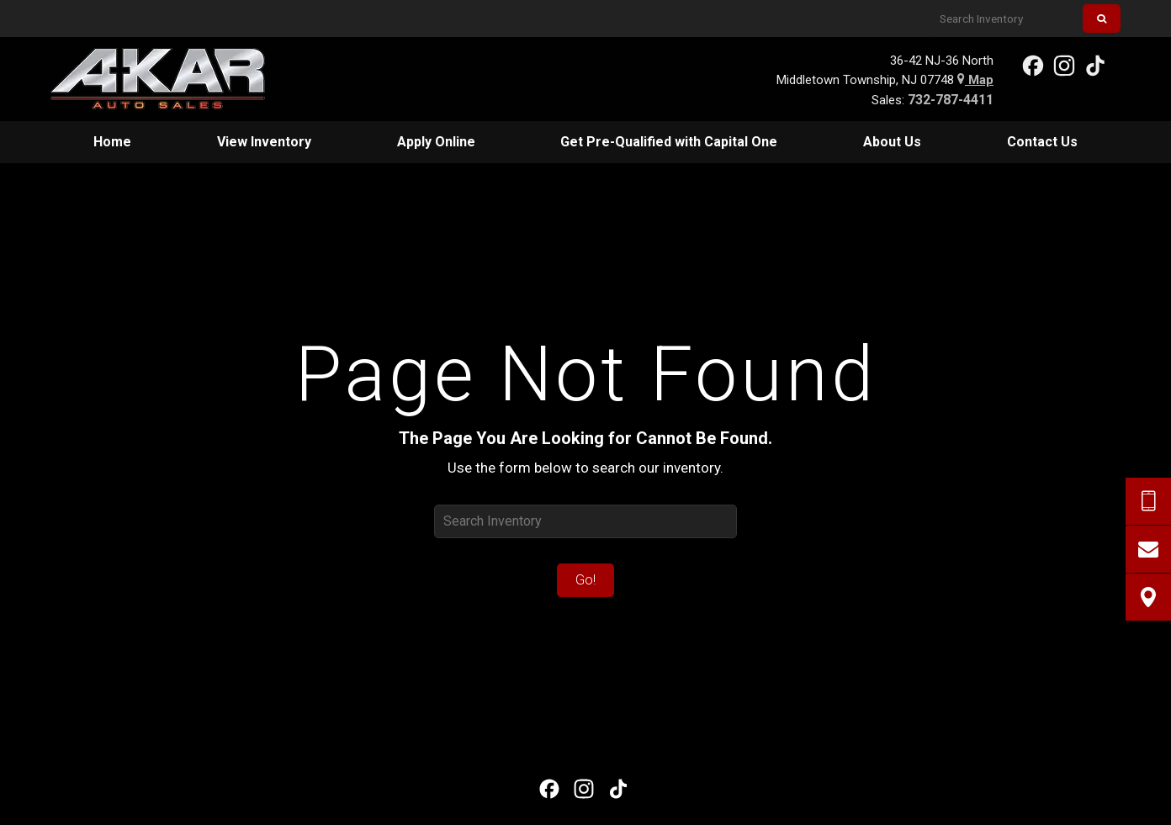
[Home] (170, 79)
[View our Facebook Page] (1032, 64)
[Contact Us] (1148, 549)
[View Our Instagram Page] (1063, 64)
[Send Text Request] (1148, 501)
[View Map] (1148, 597)
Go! (585, 580)
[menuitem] (112, 142)
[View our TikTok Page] (1094, 64)
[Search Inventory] (1004, 18)
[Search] (1102, 18)
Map (975, 79)
